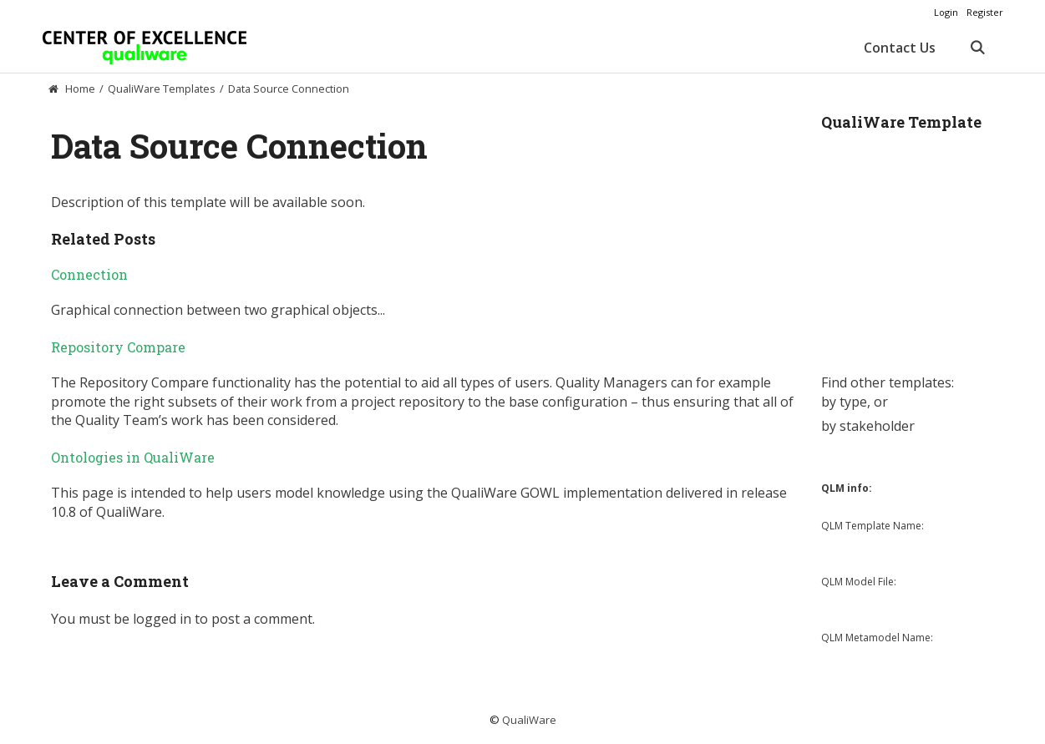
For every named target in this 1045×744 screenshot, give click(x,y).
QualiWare (529, 719)
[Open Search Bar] (977, 48)
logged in (162, 619)
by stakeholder (868, 426)
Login (946, 12)
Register (984, 12)
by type (844, 401)
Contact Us (900, 47)
